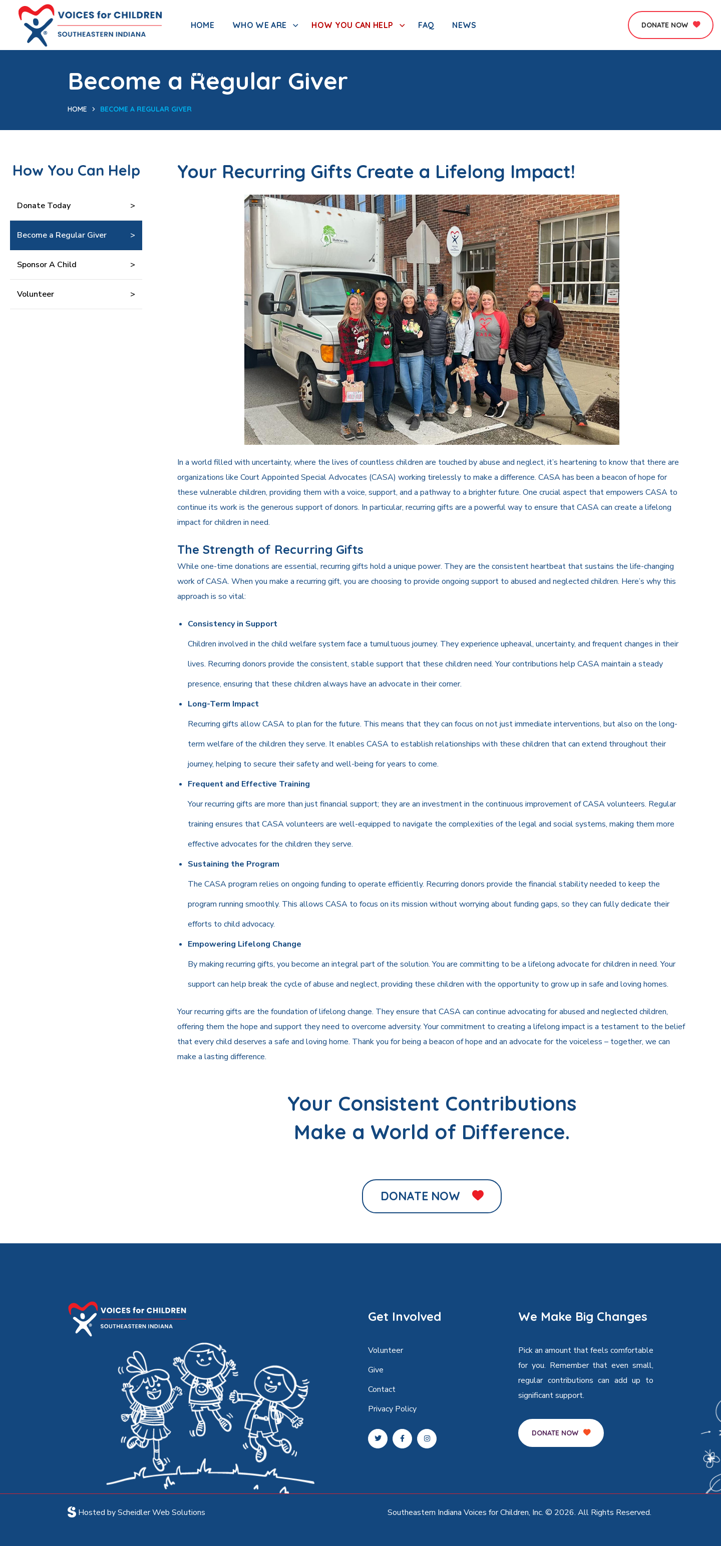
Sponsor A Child (47, 264)
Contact (382, 1389)
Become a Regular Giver (62, 235)
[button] (670, 25)
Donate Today (44, 205)
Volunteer (35, 294)
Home (77, 109)
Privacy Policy (392, 1408)
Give (376, 1369)
